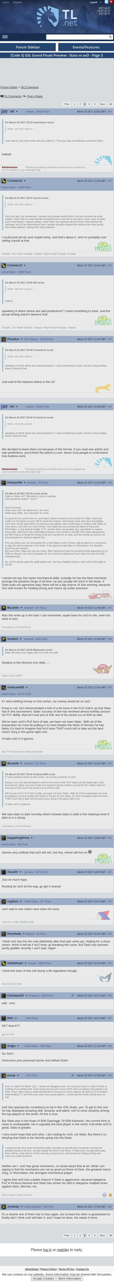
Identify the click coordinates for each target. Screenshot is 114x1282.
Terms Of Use (66, 1270)
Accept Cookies (43, 1278)
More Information (69, 1278)
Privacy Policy (48, 1270)
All (110, 104)
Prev (66, 104)
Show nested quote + (21, 129)
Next (102, 104)
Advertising (32, 1270)
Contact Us (82, 1270)
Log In (5, 2)
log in (47, 1251)
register (63, 1251)
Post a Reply (32, 96)
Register (17, 2)
